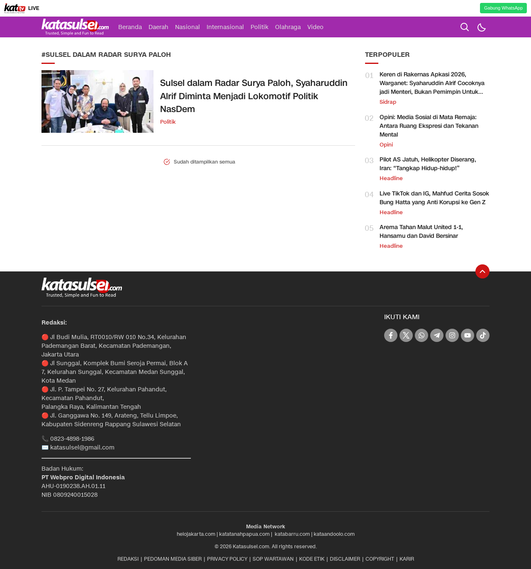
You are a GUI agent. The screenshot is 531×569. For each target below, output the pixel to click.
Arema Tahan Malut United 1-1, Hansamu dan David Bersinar (421, 231)
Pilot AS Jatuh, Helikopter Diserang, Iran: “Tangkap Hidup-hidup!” (428, 164)
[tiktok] (483, 335)
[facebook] (390, 335)
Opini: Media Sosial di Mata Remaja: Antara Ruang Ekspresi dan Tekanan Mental (429, 126)
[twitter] (406, 335)
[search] (464, 27)
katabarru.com (292, 533)
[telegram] (436, 335)
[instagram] (452, 335)
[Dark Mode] (481, 27)
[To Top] (482, 271)
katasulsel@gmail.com (82, 448)
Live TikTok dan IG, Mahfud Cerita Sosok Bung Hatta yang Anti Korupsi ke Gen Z (434, 198)
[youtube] (467, 335)
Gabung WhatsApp (503, 7)
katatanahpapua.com (244, 533)
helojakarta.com (196, 533)
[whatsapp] (421, 335)
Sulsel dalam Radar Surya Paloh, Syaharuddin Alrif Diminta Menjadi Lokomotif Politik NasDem (254, 96)
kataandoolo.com (334, 533)
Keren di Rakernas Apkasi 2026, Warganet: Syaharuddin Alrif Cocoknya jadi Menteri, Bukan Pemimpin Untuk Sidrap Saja (432, 88)
